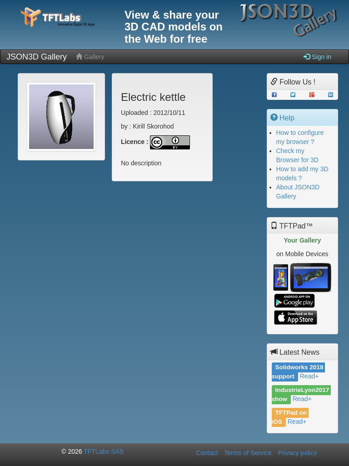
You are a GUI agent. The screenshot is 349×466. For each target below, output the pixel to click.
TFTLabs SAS (104, 451)
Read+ (309, 376)
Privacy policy (297, 452)
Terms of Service (247, 452)
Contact (207, 452)
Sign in (317, 56)
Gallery (90, 56)
